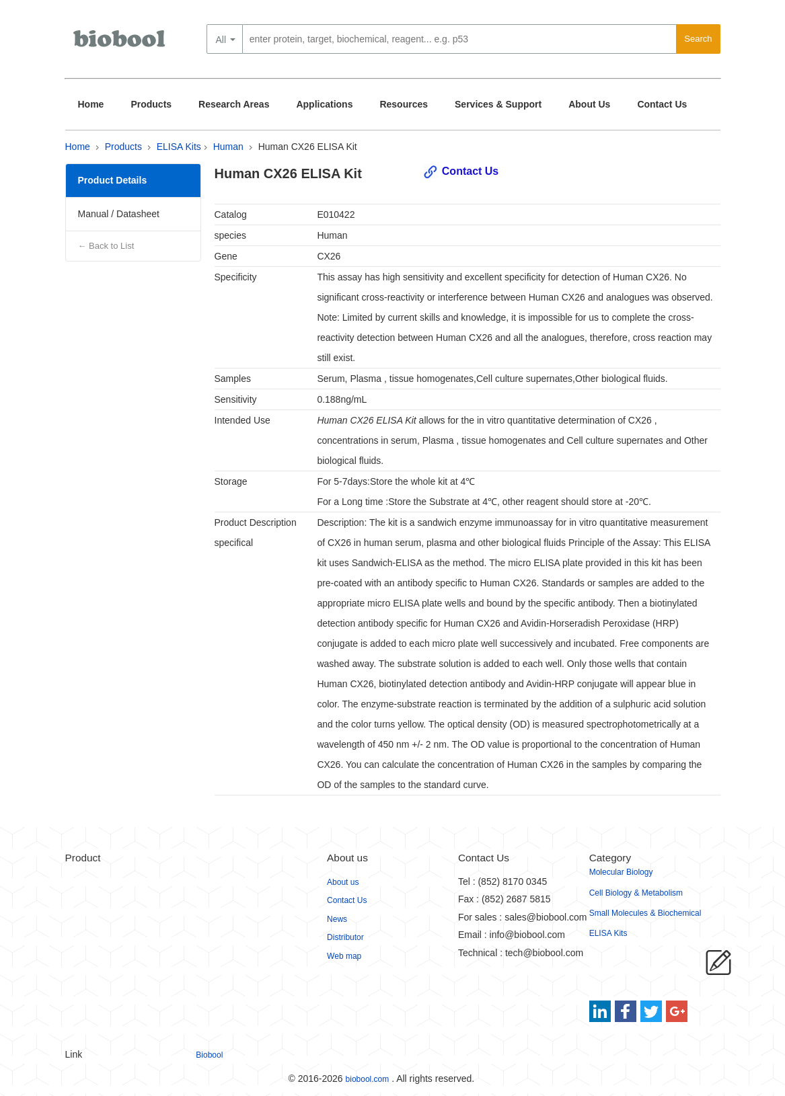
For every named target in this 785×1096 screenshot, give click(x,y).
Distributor (345, 937)
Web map (344, 956)
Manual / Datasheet (118, 213)
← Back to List (106, 246)
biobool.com (367, 1079)
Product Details (112, 180)
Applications (324, 104)
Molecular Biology (621, 872)
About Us (589, 104)
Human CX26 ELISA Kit (307, 146)
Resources (403, 104)
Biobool (209, 1055)
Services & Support (498, 104)
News (337, 919)
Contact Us (662, 104)
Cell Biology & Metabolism (636, 893)
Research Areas (233, 104)
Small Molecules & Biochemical (645, 913)
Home (91, 104)
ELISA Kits (179, 146)
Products (151, 104)
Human (228, 146)
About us (343, 882)
